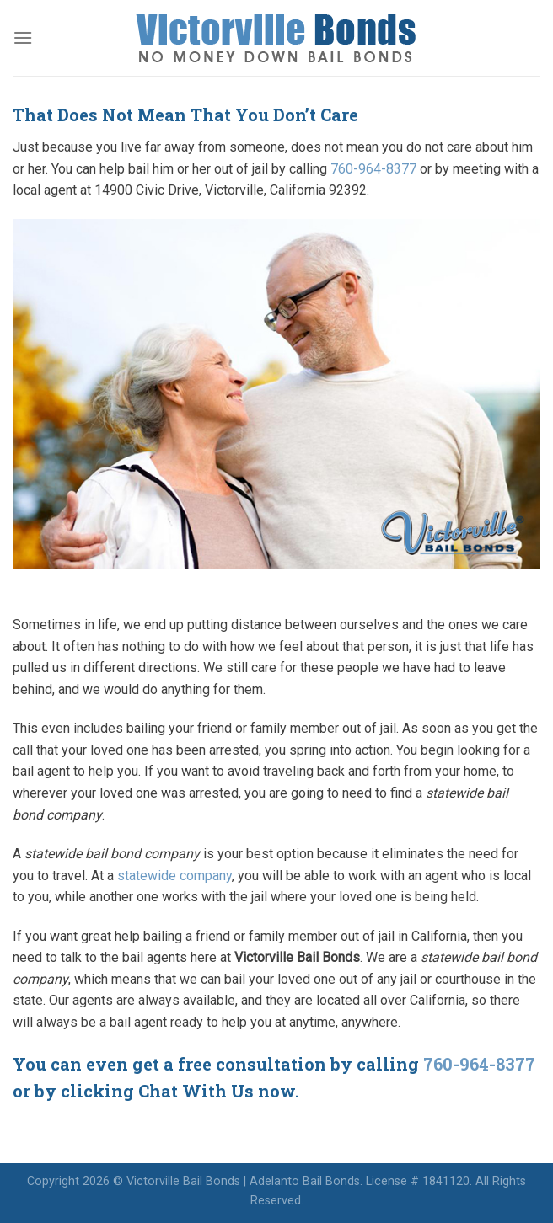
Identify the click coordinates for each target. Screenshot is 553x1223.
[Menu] (23, 37)
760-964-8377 (373, 169)
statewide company (174, 876)
